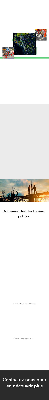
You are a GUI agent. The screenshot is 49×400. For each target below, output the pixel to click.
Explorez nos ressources (23, 339)
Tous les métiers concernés (24, 304)
